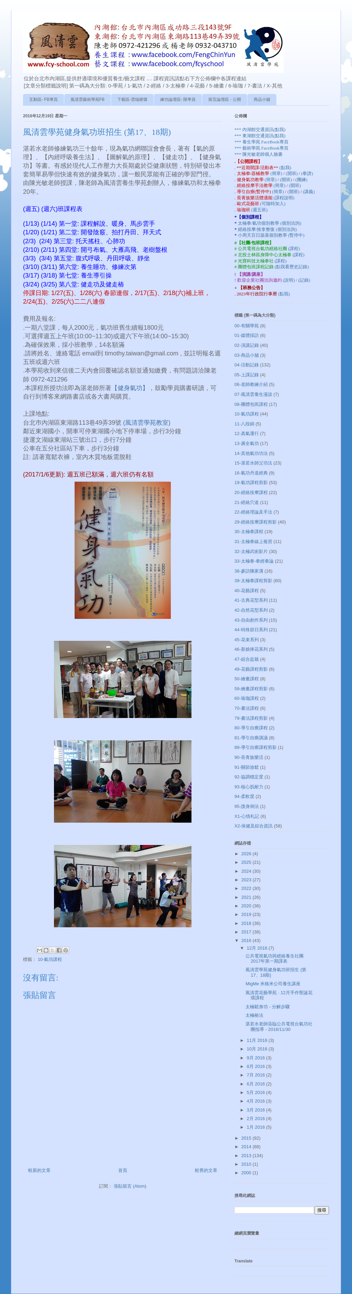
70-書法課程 (246, 708)
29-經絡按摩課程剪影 (255, 522)
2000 (247, 1172)
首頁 (122, 1170)
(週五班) (259, 209)
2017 (247, 931)
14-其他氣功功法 (251, 453)
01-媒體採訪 (246, 335)
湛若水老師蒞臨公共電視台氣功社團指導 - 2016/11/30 (278, 1026)
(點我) (285, 167)
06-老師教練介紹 (251, 384)
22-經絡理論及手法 (253, 512)
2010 (247, 1164)
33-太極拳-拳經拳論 (254, 561)
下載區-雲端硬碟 (132, 99)
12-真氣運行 (246, 433)
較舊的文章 (206, 1170)
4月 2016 (256, 1101)
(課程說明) (284, 197)
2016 (247, 940)
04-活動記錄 (246, 364)
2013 (247, 1155)
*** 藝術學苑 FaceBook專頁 (261, 148)
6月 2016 (256, 1083)
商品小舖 (262, 99)
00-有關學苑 (246, 325)
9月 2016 (256, 1057)
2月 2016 (256, 1118)
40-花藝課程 (246, 590)
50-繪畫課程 (246, 678)
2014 (247, 1146)
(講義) (309, 191)
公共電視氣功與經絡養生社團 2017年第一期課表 (274, 958)
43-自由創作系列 (251, 620)
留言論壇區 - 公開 (224, 99)
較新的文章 (39, 1170)
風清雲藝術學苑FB (87, 99)
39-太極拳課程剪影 (253, 580)
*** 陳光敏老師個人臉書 (258, 154)
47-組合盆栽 (246, 659)
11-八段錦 (244, 423)
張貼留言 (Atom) (130, 1186)
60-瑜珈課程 (246, 698)
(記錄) (304, 280)
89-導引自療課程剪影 (255, 747)
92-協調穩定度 (248, 776)
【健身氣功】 (129, 388)
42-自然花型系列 (251, 610)
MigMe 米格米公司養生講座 (272, 983)
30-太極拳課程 (248, 531)
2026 (247, 853)
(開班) (292, 173)
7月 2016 (256, 1075)
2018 (247, 923)
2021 (247, 897)
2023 (247, 879)
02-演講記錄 (246, 345)
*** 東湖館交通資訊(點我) (259, 135)
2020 (247, 905)
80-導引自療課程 (251, 727)
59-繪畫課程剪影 (251, 688)
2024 (247, 871)
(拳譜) (307, 173)
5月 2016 (256, 1092)
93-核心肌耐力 (248, 786)
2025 (247, 862)
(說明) (289, 280)
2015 (247, 1138)
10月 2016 (258, 1048)
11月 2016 (258, 1040)
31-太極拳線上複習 (253, 541)
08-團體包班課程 (251, 404)
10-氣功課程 (50, 959)
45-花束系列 (246, 639)
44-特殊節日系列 (251, 629)
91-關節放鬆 (246, 767)
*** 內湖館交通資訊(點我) (259, 129)
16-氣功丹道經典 (251, 472)
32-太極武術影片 (251, 551)
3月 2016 (256, 1110)
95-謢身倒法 (246, 806)
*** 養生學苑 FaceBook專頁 (261, 141)
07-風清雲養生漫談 (253, 394)
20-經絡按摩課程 (251, 492)
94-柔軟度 (244, 796)
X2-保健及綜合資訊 (253, 825)
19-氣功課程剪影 (251, 482)
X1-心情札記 (246, 816)
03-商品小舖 (246, 355)
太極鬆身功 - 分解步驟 (267, 1006)
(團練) (301, 179)
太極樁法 (254, 1015)
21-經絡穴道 (246, 502)
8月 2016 (256, 1066)
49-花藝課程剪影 (251, 669)
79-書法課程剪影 (251, 718)
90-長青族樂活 (248, 757)
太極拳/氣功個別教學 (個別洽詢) (269, 223)
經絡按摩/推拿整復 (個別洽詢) (267, 229)
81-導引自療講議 (251, 737)
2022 (247, 888)
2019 (247, 914)
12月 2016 (258, 948)
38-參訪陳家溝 (248, 571)
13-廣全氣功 (246, 443)
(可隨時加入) (273, 203)
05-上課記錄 (246, 374)
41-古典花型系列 (251, 600)
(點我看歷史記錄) (292, 266)
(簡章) (276, 173)
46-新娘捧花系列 (251, 649)
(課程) (294, 248)
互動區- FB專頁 (43, 99)
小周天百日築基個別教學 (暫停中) (271, 235)
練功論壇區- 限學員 (178, 99)
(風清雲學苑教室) (146, 422)
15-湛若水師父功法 (253, 463)
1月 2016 (256, 1127)
